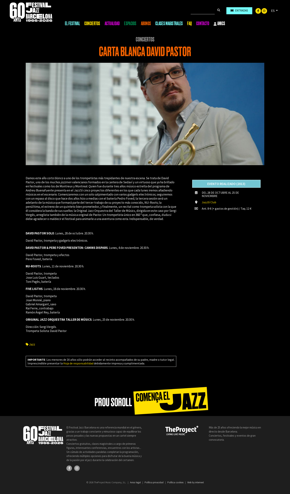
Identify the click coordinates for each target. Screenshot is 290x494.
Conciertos (92, 23)
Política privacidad (154, 482)
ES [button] (273, 11)
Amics (219, 23)
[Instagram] (264, 11)
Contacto (202, 23)
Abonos (146, 23)
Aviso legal (135, 482)
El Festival (72, 23)
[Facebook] (258, 11)
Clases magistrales (169, 23)
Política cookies (175, 482)
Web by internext (195, 482)
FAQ (189, 23)
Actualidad (112, 23)
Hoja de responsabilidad (78, 363)
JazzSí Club (209, 202)
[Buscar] (203, 10)
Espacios (130, 23)
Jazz (30, 344)
